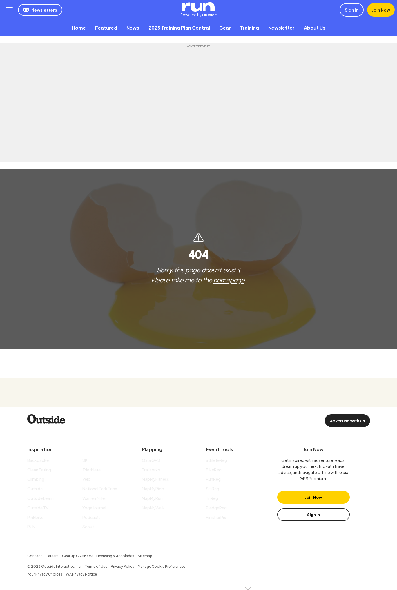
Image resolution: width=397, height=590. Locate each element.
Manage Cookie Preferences (162, 566)
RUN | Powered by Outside (199, 7)
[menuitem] (78, 28)
